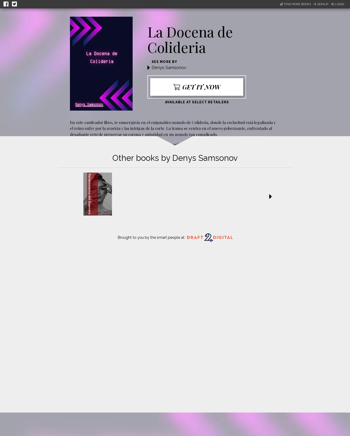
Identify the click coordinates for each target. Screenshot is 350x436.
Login (337, 4)
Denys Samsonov (169, 67)
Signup (320, 4)
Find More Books (295, 4)
